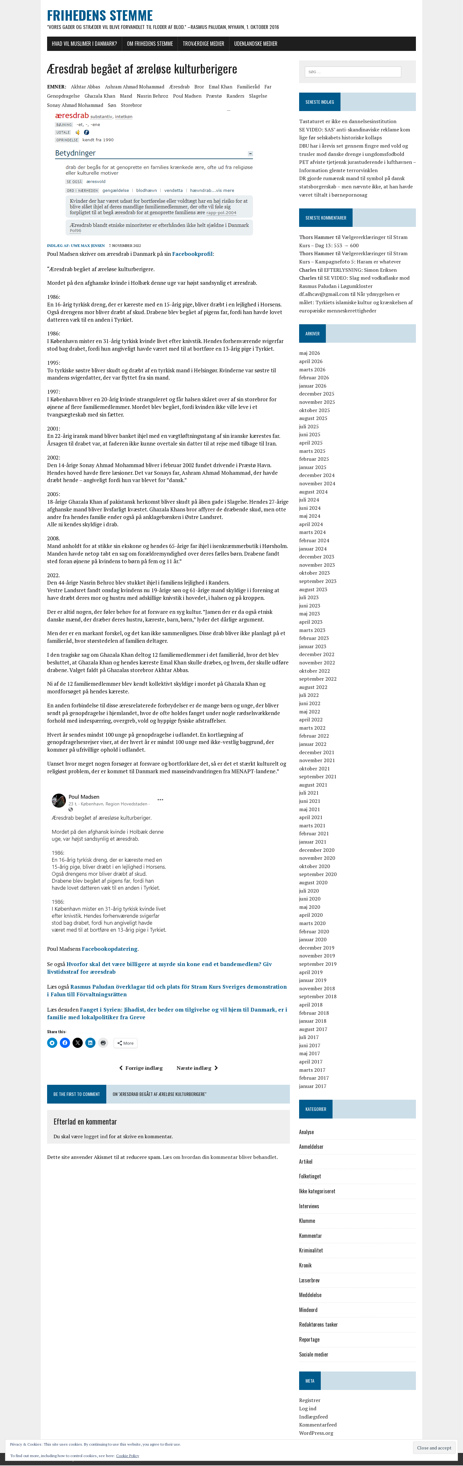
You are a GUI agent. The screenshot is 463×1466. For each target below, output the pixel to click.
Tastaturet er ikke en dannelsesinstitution (349, 121)
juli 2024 (310, 499)
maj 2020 (310, 907)
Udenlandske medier (252, 43)
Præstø (211, 96)
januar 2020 (314, 939)
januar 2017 (314, 1086)
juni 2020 (311, 899)
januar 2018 (314, 1021)
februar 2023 (315, 638)
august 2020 (314, 882)
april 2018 (312, 1004)
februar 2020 (315, 931)
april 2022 (312, 719)
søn (109, 105)
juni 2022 (311, 703)
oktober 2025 (315, 410)
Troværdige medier (200, 43)
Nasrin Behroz (149, 96)
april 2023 (312, 622)
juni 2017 (311, 1045)
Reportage (310, 1339)
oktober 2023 (315, 573)
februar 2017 (315, 1078)
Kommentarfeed (319, 1424)
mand (123, 96)
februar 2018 (315, 1013)
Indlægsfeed (314, 1416)
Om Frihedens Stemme (147, 43)
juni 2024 (311, 508)
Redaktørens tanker (319, 1325)
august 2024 (314, 491)
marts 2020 (313, 923)
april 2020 (312, 915)
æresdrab (176, 86)
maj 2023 (310, 614)
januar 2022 (314, 744)
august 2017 (314, 1029)
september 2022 (319, 679)
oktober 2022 (315, 671)
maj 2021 (310, 809)
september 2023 (319, 581)
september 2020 (319, 874)
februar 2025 (315, 459)
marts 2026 (313, 369)
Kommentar (311, 1236)
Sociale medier (315, 1354)
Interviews (310, 1206)
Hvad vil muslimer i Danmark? (81, 43)
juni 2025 (311, 434)
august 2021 (314, 785)
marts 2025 (313, 451)
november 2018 (318, 988)
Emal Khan (217, 86)
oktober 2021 (315, 768)
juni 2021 (311, 801)
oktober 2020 (315, 866)
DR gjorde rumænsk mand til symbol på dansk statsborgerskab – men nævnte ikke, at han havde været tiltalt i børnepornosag (357, 187)
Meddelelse (311, 1295)
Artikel (307, 1162)
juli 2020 (310, 890)
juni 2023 (311, 605)
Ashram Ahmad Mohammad (131, 86)
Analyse (307, 1132)
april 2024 (312, 524)
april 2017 (312, 1061)
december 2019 (318, 947)
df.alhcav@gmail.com (325, 294)
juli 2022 (310, 695)
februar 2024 (315, 540)
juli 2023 (310, 597)
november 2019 (318, 956)
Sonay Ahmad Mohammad (72, 105)
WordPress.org (317, 1433)
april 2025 (312, 442)
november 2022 (318, 662)
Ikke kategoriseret (318, 1191)
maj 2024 (310, 516)
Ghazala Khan (96, 96)
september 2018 (319, 996)
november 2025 (318, 402)
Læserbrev (310, 1280)
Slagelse (255, 96)
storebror (128, 105)
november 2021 (318, 760)
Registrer (311, 1400)
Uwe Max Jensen (85, 245)
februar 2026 (315, 378)
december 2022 (318, 654)
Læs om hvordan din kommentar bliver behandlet (216, 1157)
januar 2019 (314, 980)
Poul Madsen (184, 96)
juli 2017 (310, 1037)
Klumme (308, 1221)
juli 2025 (310, 426)
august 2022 (314, 687)
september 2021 (319, 777)
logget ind (92, 1136)
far (264, 86)
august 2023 (314, 589)
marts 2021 (313, 825)
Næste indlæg (196, 1068)
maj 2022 (310, 711)
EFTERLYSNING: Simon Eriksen (361, 270)
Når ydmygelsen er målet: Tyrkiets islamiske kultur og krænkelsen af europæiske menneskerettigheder (358, 302)
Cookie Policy (127, 1455)
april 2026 (312, 361)
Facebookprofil (189, 254)
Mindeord (309, 1310)
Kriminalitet (312, 1251)
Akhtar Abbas (82, 86)
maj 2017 (310, 1053)
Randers (232, 96)
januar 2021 (314, 841)
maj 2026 (310, 353)
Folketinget (311, 1177)
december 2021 (318, 752)
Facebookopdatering (106, 949)
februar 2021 (315, 834)
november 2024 (318, 483)
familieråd (245, 86)
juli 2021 (310, 793)
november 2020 (318, 858)
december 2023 (318, 557)
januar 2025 (314, 467)
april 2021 (312, 817)
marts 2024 (313, 532)
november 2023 (318, 565)
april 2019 (312, 972)
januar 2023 (314, 646)
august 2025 (314, 418)
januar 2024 (314, 548)
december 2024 (318, 475)
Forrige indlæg (139, 1068)
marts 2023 (313, 630)
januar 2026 (314, 385)
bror (196, 86)
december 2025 (318, 394)
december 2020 (318, 850)
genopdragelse (60, 96)
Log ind (309, 1408)
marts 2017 (313, 1070)
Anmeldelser (312, 1147)
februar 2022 (315, 736)
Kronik (306, 1265)
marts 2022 (313, 728)
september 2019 (319, 964)
